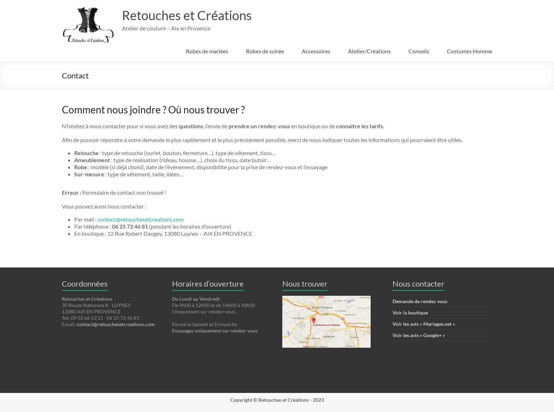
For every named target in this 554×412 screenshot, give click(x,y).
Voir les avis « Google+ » (419, 335)
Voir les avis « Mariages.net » (424, 324)
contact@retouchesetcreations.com (141, 219)
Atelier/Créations (369, 51)
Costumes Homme (469, 51)
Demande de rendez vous (420, 301)
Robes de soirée (265, 51)
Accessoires (316, 51)
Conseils (418, 51)
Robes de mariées (207, 51)
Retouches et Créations (187, 15)
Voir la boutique (410, 313)
